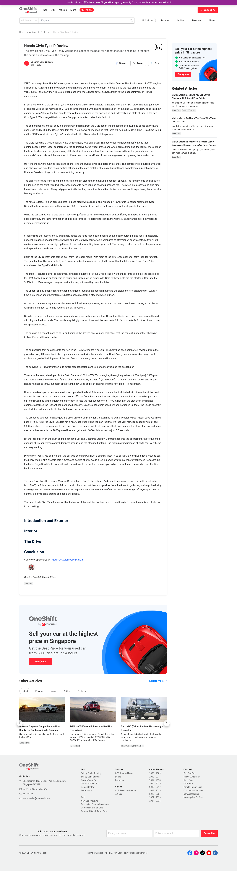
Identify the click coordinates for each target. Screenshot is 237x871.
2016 (151, 787)
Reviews (165, 20)
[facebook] (120, 63)
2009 (158, 773)
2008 (151, 773)
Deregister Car (87, 787)
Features (196, 20)
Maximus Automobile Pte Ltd (67, 559)
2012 (151, 780)
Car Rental (188, 783)
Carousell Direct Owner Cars (94, 811)
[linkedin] (155, 63)
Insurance (119, 780)
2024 (151, 801)
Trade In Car (86, 790)
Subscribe (209, 833)
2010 (151, 777)
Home (22, 32)
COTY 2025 (86, 10)
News (212, 20)
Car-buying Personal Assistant (95, 804)
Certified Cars (189, 773)
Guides (181, 20)
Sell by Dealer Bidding (91, 773)
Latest (25, 691)
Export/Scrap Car (89, 780)
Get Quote (40, 661)
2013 (158, 780)
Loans (118, 777)
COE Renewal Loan (124, 773)
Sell (45, 9)
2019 (158, 790)
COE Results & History (125, 790)
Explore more (158, 680)
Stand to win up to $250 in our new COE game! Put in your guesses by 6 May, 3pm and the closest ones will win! (118, 2)
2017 (158, 787)
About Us (109, 853)
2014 (151, 783)
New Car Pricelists (89, 801)
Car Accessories (191, 794)
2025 (158, 801)
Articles (62, 9)
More (73, 9)
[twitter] (138, 63)
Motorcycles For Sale (193, 797)
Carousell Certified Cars (92, 807)
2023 (158, 797)
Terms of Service (95, 853)
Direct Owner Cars (191, 777)
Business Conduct (138, 853)
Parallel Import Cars (192, 787)
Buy (53, 9)
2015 (158, 783)
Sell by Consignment (90, 777)
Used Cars (188, 780)
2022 (151, 797)
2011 (158, 777)
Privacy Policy (121, 853)
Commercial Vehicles (193, 790)
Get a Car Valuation (90, 783)
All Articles (29, 20)
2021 (158, 794)
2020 (151, 794)
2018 (151, 790)
